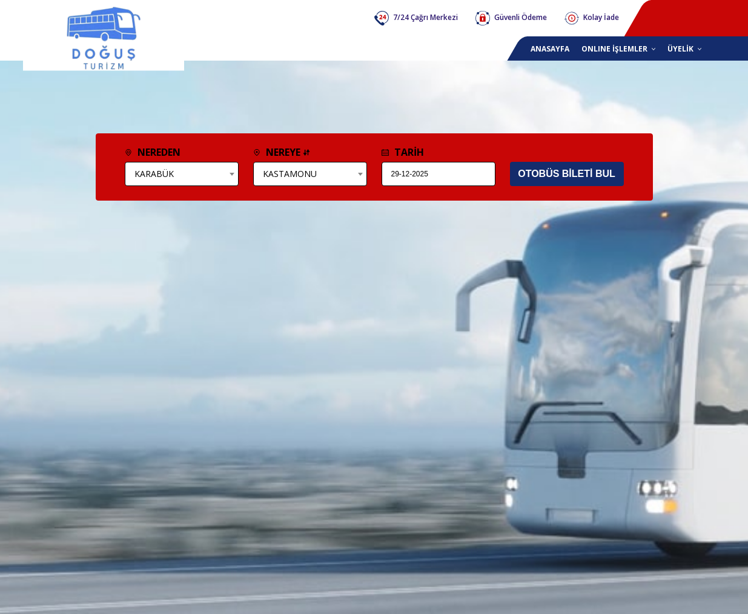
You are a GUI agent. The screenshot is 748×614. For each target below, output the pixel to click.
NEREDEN (152, 152)
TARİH (403, 152)
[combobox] (182, 174)
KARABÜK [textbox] (154, 173)
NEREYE (281, 152)
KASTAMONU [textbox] (290, 173)
